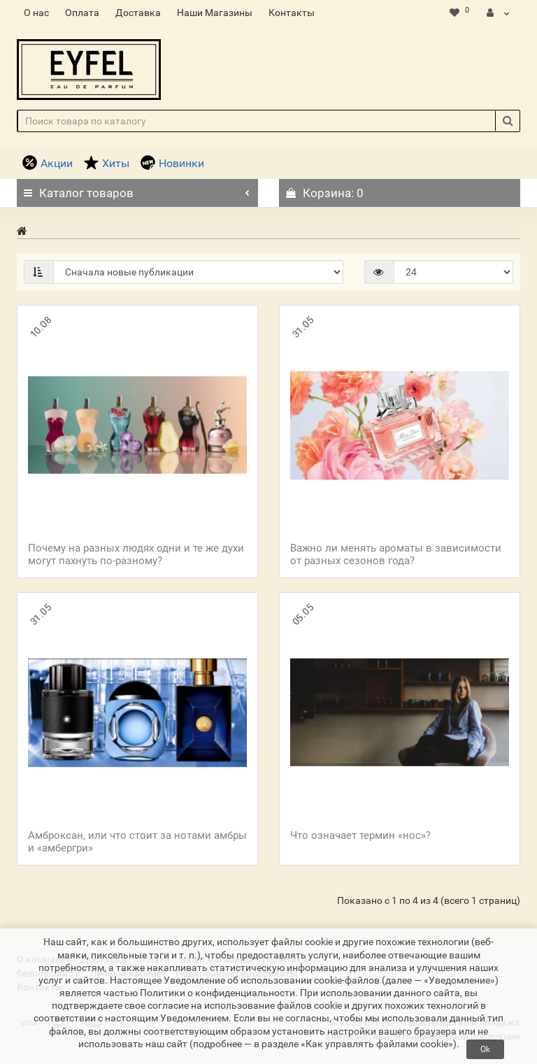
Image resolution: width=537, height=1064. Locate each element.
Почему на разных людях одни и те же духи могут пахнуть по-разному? (136, 554)
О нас (36, 12)
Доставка (138, 12)
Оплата (82, 12)
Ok (485, 1049)
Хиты (106, 163)
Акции (47, 163)
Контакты (291, 12)
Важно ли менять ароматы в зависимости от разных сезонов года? (395, 554)
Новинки (172, 163)
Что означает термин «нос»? (360, 835)
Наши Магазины (214, 12)
